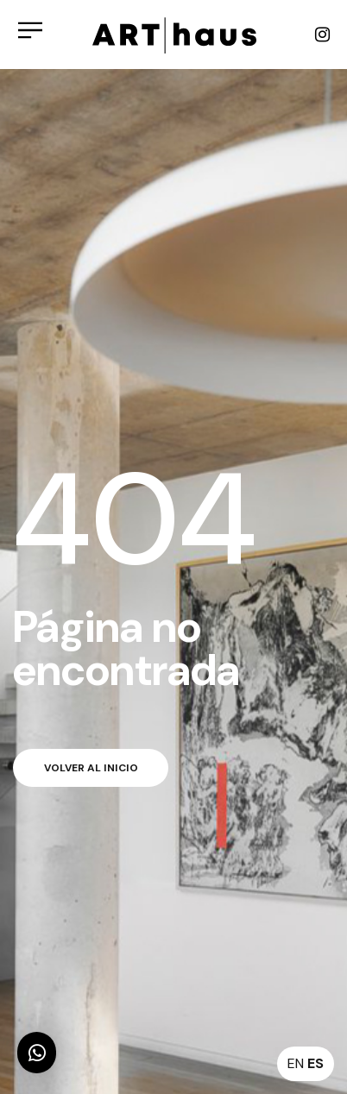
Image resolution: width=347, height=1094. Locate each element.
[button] (36, 1052)
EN (295, 1063)
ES (315, 1063)
